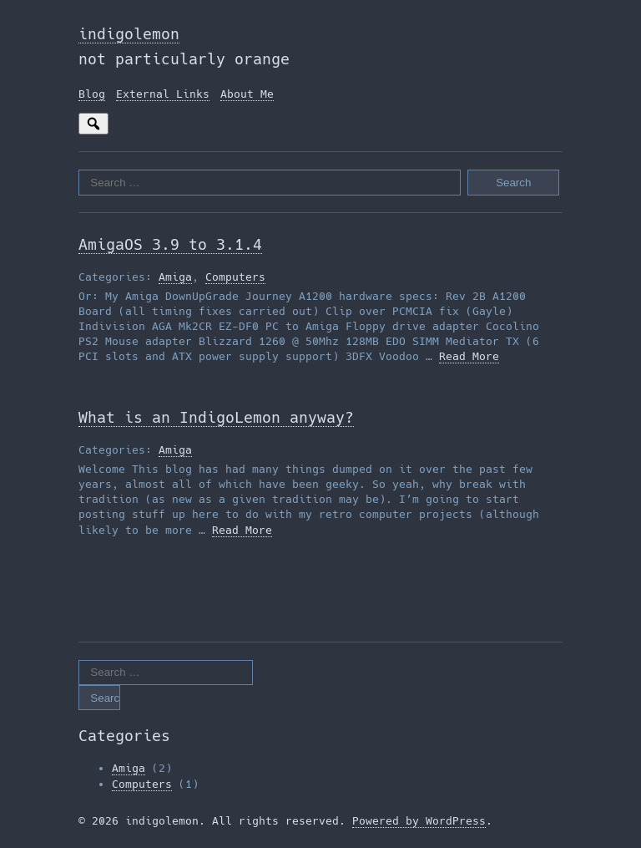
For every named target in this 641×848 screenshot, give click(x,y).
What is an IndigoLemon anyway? (216, 417)
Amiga (175, 277)
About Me (247, 94)
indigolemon (128, 34)
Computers (235, 277)
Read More (469, 356)
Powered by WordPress (419, 821)
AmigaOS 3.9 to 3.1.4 (170, 244)
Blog (91, 94)
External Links (162, 94)
